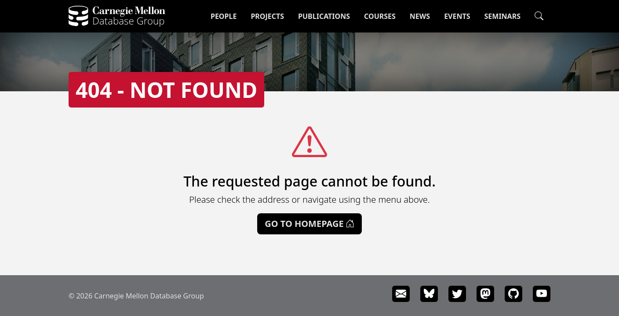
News (420, 16)
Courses (380, 16)
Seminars (502, 16)
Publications (324, 16)
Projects (267, 16)
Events (457, 16)
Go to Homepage (309, 223)
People (224, 16)
